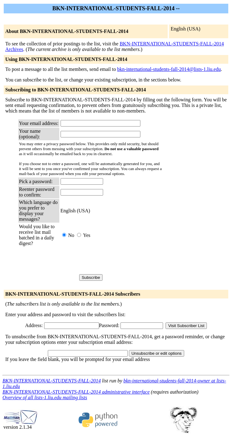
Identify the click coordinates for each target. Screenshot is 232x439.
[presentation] (108, 260)
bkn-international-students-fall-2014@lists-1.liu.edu (169, 69)
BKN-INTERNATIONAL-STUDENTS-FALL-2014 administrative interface (76, 392)
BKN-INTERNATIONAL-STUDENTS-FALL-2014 (51, 380)
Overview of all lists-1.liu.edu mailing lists (44, 397)
